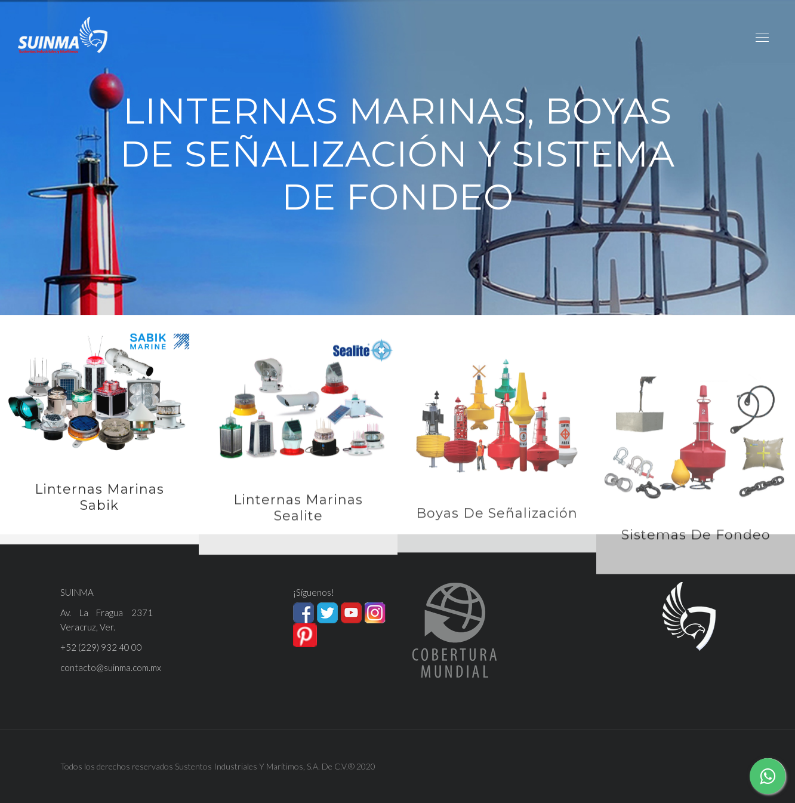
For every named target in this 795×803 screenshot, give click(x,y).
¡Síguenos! (313, 592)
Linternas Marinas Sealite (298, 523)
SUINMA (77, 592)
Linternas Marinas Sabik (99, 507)
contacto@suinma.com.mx (110, 667)
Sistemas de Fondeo (696, 566)
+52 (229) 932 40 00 (101, 647)
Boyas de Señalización (497, 535)
